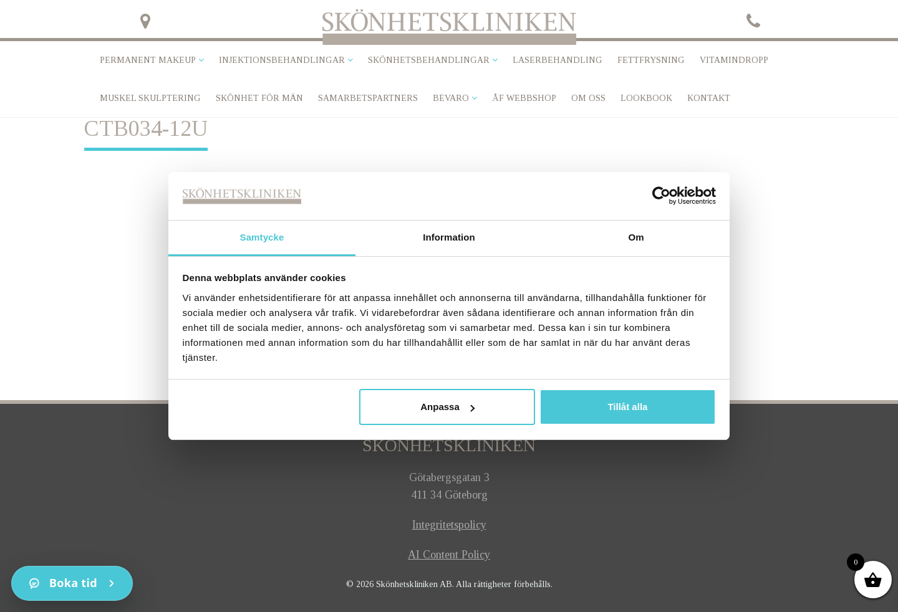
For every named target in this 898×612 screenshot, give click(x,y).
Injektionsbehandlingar (282, 60)
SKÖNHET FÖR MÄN (259, 98)
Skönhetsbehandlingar (429, 60)
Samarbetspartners (368, 98)
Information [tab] (449, 237)
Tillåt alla (627, 406)
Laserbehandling (557, 60)
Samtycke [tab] (262, 237)
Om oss (588, 98)
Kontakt (708, 98)
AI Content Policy (449, 554)
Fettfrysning (651, 60)
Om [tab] (636, 237)
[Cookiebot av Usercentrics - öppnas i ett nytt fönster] (661, 195)
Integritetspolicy (449, 525)
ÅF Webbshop (524, 98)
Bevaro (451, 98)
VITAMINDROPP (734, 60)
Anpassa (447, 406)
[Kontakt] (72, 583)
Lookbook (646, 98)
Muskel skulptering (150, 98)
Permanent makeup (148, 60)
